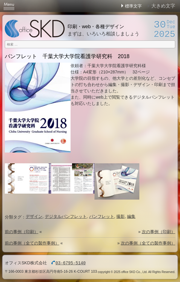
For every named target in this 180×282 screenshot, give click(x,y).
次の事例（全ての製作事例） (148, 243)
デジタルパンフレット (66, 216)
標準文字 (133, 6)
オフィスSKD (35, 28)
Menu (9, 6)
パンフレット (101, 216)
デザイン (34, 216)
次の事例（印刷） (158, 231)
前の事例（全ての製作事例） (32, 243)
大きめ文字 (163, 5)
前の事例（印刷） (21, 231)
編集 (131, 216)
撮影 (120, 216)
